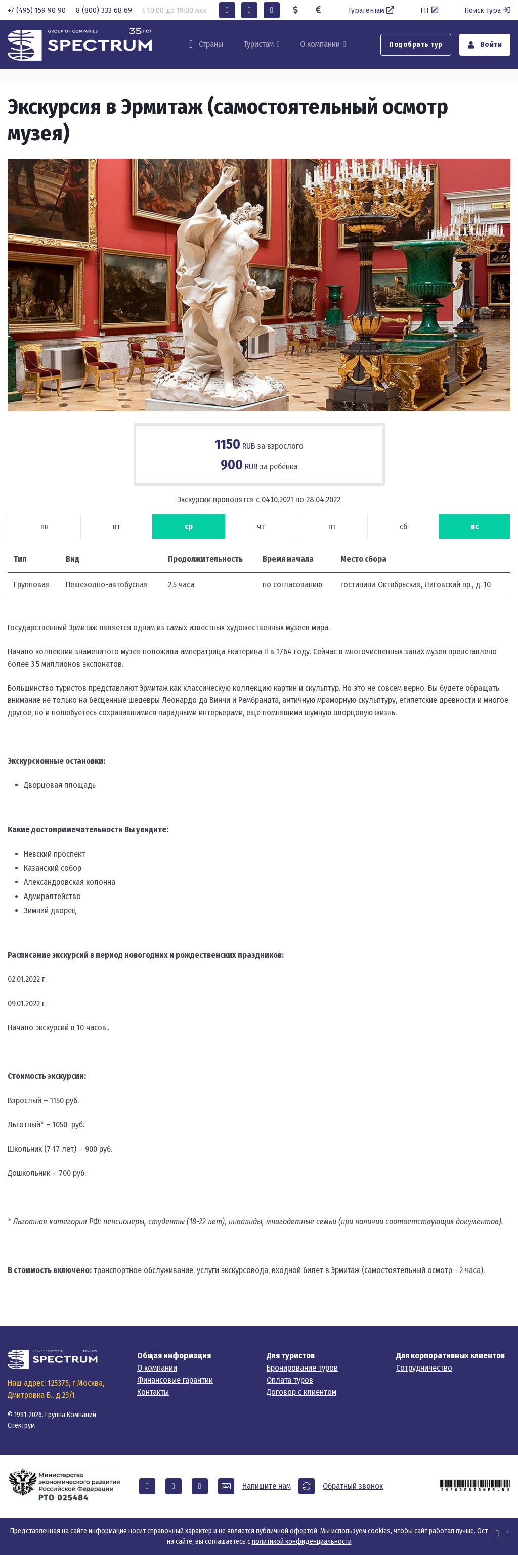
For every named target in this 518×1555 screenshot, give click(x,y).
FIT (430, 10)
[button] (227, 10)
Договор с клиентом (301, 1392)
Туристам (258, 44)
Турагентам (372, 10)
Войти (485, 44)
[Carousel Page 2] (248, 395)
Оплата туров (290, 1380)
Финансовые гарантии (175, 1380)
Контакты (153, 1392)
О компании (320, 44)
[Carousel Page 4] (290, 395)
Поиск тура (487, 10)
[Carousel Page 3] (269, 395)
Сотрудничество (424, 1368)
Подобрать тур (416, 44)
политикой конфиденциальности (302, 1541)
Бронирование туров (302, 1368)
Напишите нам (266, 1486)
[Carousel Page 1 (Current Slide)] (227, 395)
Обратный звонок (353, 1486)
